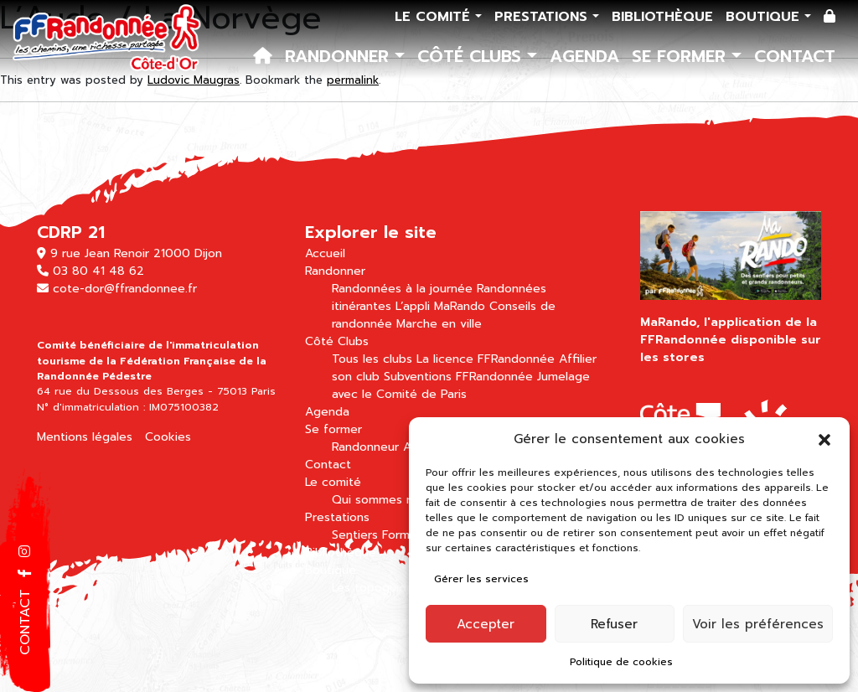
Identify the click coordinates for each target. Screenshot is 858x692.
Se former (681, 56)
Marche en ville (439, 324)
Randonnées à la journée (402, 288)
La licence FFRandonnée (485, 359)
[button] (824, 439)
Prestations (543, 17)
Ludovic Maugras (193, 80)
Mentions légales (84, 437)
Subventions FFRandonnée (458, 376)
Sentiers (355, 535)
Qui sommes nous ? (388, 500)
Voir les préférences (758, 624)
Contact (794, 56)
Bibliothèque (662, 17)
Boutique (765, 17)
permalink (353, 80)
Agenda (584, 56)
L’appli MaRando (440, 306)
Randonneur (365, 447)
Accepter (485, 624)
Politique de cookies (621, 661)
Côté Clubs (472, 56)
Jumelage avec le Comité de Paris (461, 385)
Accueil (325, 253)
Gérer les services (481, 578)
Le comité (435, 17)
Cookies (168, 437)
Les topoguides (376, 587)
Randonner (340, 56)
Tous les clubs (372, 359)
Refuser (614, 624)
